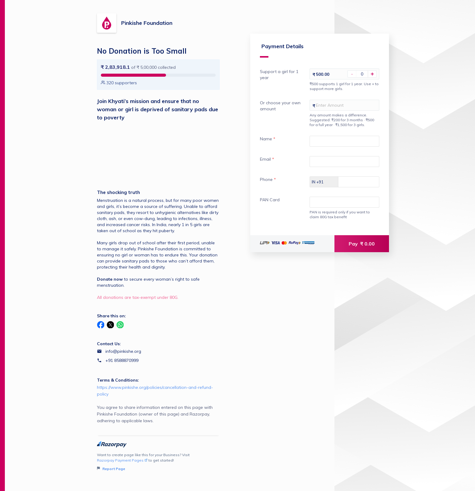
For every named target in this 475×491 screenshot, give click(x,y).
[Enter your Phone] (361, 187)
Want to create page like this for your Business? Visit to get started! (158, 462)
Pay (362, 249)
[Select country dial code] (317, 187)
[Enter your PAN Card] (341, 207)
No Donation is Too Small (142, 50)
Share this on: (111, 316)
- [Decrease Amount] (352, 79)
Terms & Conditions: (118, 380)
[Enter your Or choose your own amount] (341, 110)
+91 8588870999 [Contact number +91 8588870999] (121, 360)
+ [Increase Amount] (372, 79)
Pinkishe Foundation (146, 22)
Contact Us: (109, 343)
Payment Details (275, 55)
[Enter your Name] (341, 147)
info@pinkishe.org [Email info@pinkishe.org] (123, 351)
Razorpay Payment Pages (122, 460)
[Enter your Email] (341, 167)
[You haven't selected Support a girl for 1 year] (362, 79)
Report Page (111, 468)
